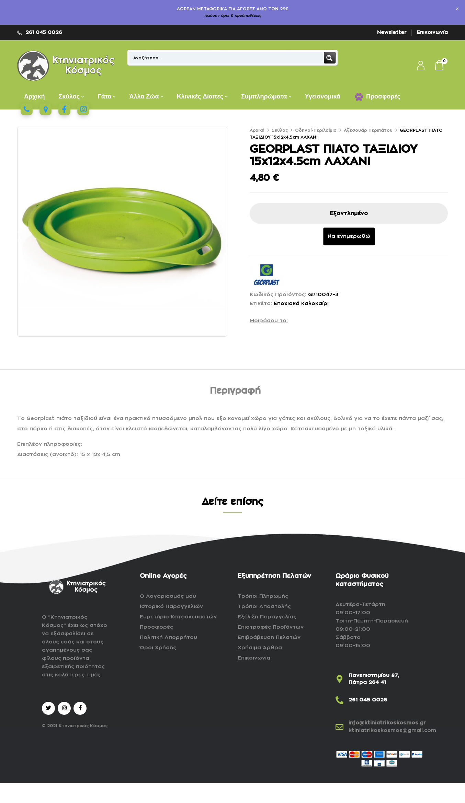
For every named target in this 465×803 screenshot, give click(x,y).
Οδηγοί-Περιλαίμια (316, 130)
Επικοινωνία (432, 32)
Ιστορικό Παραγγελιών (171, 606)
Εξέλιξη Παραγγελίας (267, 616)
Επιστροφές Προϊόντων (271, 627)
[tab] (235, 392)
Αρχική (257, 130)
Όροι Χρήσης (158, 647)
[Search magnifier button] (330, 57)
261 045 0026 (43, 32)
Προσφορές (156, 627)
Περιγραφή (235, 390)
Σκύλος (280, 130)
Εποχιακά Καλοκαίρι (301, 303)
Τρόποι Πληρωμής (263, 596)
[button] (439, 66)
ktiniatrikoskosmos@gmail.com (392, 730)
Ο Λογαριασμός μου (168, 596)
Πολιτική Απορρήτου (168, 637)
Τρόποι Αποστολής (264, 606)
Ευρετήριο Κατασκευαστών (178, 616)
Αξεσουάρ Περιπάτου (368, 130)
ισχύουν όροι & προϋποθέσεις (232, 16)
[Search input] (227, 57)
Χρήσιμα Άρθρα (260, 647)
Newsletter (392, 32)
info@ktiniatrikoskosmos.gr (387, 722)
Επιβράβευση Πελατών (269, 637)
